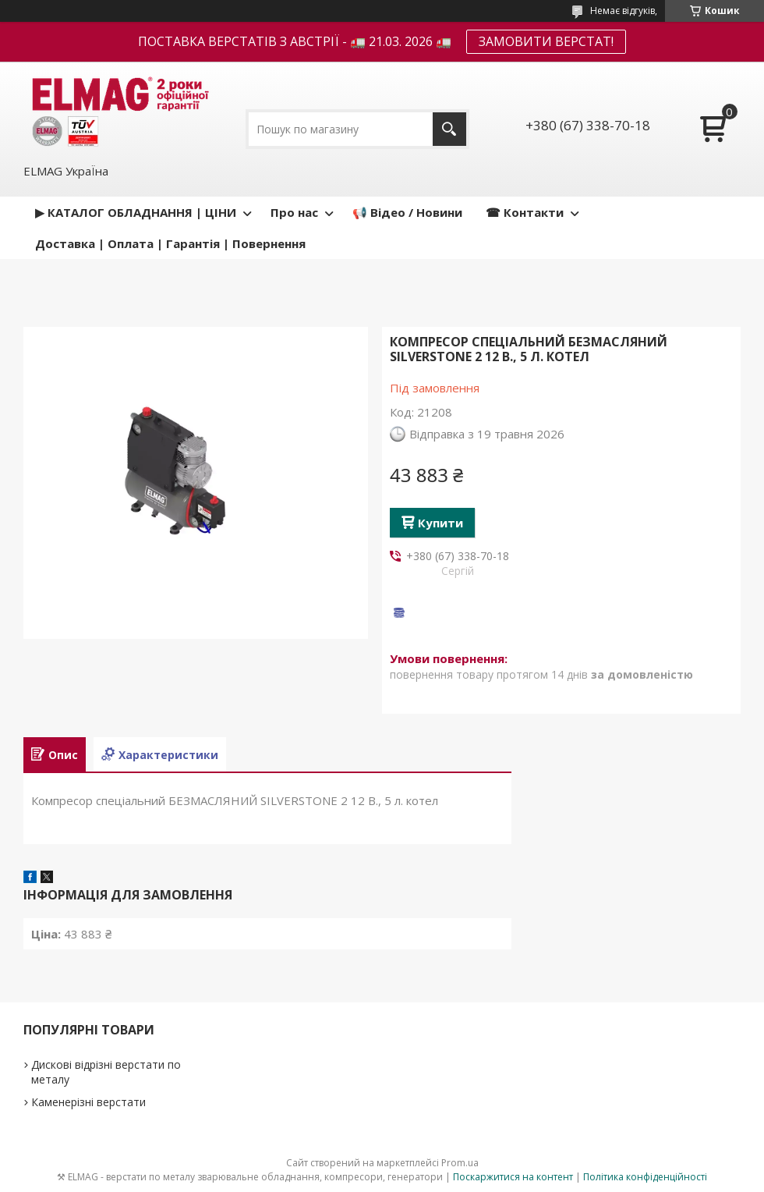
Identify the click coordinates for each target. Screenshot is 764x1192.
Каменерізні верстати (88, 1101)
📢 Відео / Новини (407, 212)
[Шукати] (449, 129)
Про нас (294, 212)
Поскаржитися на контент (513, 1176)
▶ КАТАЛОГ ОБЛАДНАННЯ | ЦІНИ (135, 212)
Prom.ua (460, 1162)
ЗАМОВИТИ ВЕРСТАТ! (546, 41)
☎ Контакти (525, 212)
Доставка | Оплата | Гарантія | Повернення (170, 243)
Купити (440, 522)
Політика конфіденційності (645, 1176)
